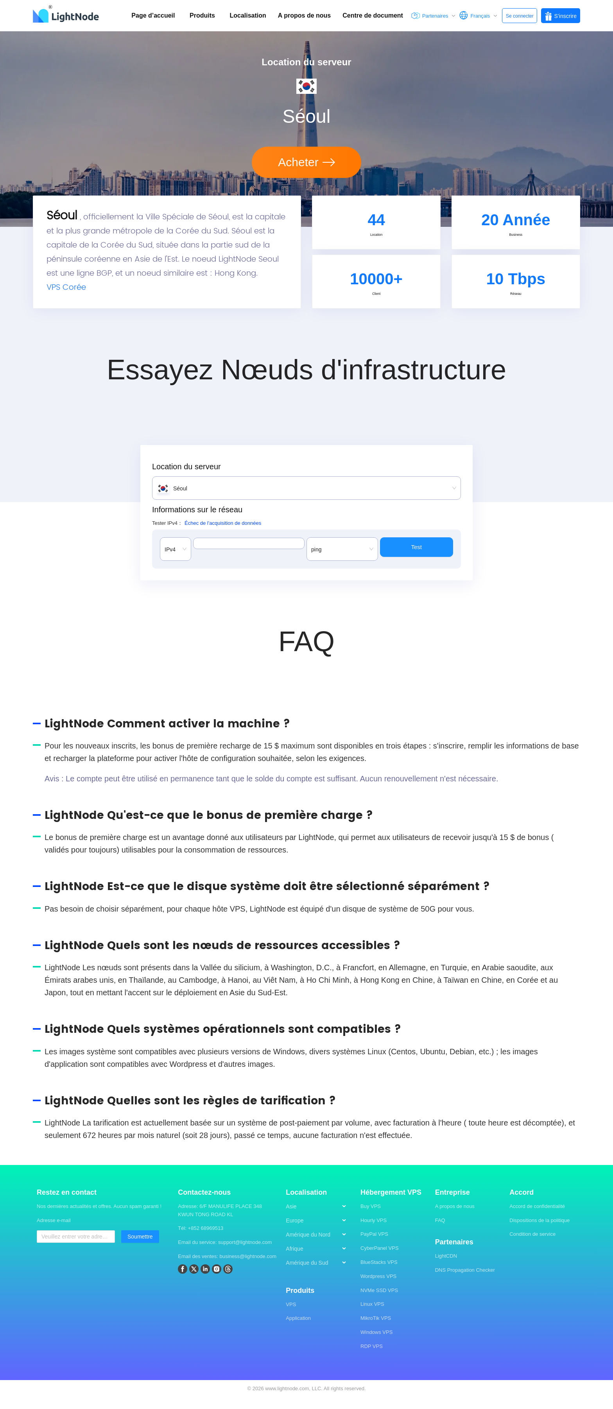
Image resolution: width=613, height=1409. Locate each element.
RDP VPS (371, 1358)
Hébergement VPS (390, 1204)
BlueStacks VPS (379, 1274)
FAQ (440, 1232)
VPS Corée (66, 293)
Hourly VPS (373, 1232)
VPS (291, 1316)
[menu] (319, 1249)
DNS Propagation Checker (465, 1282)
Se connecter (520, 16)
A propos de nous (455, 1218)
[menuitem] (319, 1218)
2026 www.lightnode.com (281, 1400)
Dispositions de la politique (539, 1232)
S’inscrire (561, 16)
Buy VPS (370, 1218)
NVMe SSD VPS (379, 1302)
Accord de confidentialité (537, 1218)
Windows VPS (376, 1344)
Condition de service (532, 1246)
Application (298, 1330)
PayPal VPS (374, 1246)
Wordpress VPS (378, 1288)
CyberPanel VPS (379, 1260)
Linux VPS (372, 1316)
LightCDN (446, 1268)
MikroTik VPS (375, 1330)
